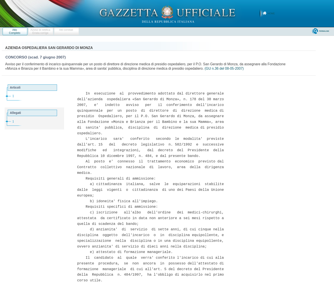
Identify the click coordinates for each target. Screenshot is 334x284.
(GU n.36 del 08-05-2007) (224, 68)
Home (271, 13)
